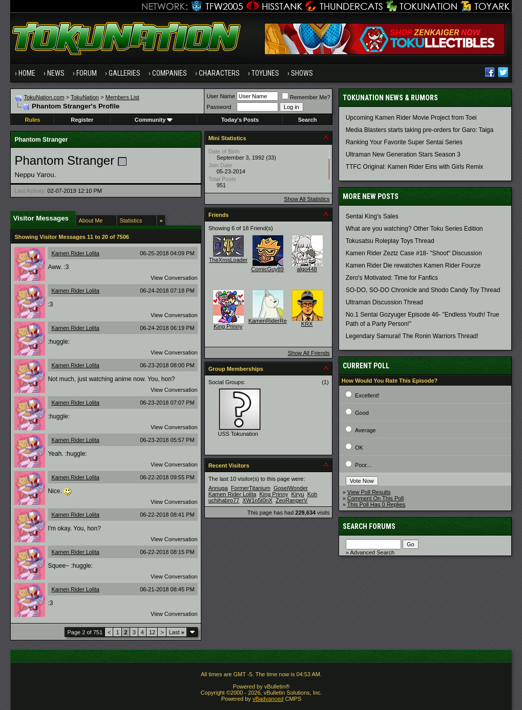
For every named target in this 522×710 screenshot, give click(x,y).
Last (176, 632)
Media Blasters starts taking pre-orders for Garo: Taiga (420, 130)
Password (218, 107)
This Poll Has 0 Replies (376, 504)
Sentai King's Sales (372, 216)
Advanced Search (372, 552)
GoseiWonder (291, 488)
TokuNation (85, 97)
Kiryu (297, 494)
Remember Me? (306, 97)
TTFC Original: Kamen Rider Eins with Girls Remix (415, 166)
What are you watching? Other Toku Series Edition (414, 228)
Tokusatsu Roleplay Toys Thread (390, 241)
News (56, 73)
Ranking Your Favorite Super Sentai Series (404, 142)
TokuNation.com (44, 97)
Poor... (363, 465)
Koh (312, 494)
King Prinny (228, 326)
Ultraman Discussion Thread (384, 302)
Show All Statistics (306, 199)
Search (307, 120)
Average (365, 430)
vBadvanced (268, 699)
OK (359, 448)
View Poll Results (369, 492)
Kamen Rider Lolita (75, 253)
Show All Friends (309, 353)
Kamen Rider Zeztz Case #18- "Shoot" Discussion (414, 253)
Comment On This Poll (375, 498)
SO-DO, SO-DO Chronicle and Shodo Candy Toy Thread (423, 290)
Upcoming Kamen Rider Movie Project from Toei (411, 117)
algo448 (307, 269)
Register (82, 120)
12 (152, 632)
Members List (122, 97)
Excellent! (367, 395)
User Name (220, 96)
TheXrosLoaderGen (234, 260)
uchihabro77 (224, 500)
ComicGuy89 (267, 269)
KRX (307, 324)
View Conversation (174, 278)
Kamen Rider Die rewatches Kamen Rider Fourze (413, 265)
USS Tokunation (238, 434)
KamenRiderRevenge (275, 321)
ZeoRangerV (291, 500)
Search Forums (369, 526)
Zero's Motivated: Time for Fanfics (392, 277)
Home (26, 73)
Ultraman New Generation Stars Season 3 (403, 154)
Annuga (218, 488)
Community (154, 120)
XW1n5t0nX (257, 500)
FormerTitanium (250, 488)
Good (362, 413)
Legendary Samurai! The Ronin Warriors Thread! (412, 336)
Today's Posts (240, 120)
